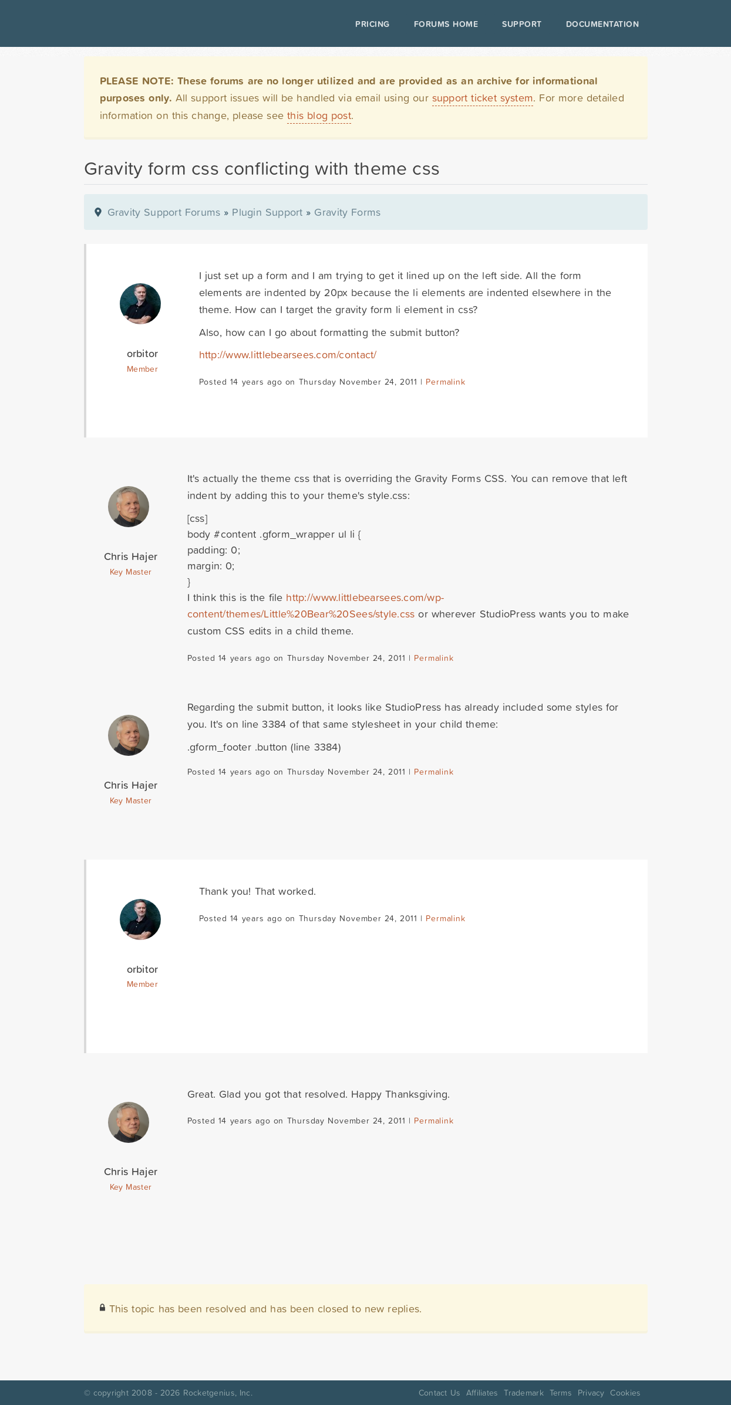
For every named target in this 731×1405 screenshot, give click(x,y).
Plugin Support (267, 212)
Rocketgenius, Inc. (217, 1393)
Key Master (130, 572)
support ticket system (483, 98)
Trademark (523, 1393)
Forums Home (446, 24)
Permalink (445, 382)
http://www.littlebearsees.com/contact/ (288, 354)
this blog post (319, 115)
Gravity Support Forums (164, 212)
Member (142, 369)
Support (522, 24)
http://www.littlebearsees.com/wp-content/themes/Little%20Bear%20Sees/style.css (315, 605)
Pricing (372, 24)
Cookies (625, 1393)
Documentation (602, 24)
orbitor (143, 353)
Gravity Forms (347, 212)
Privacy (591, 1393)
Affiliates (482, 1393)
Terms (561, 1393)
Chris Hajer (130, 556)
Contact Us (439, 1393)
